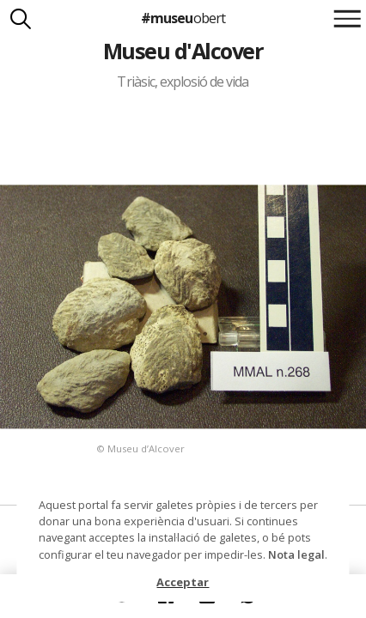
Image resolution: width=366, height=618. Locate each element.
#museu (182, 18)
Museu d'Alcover (183, 50)
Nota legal (296, 554)
